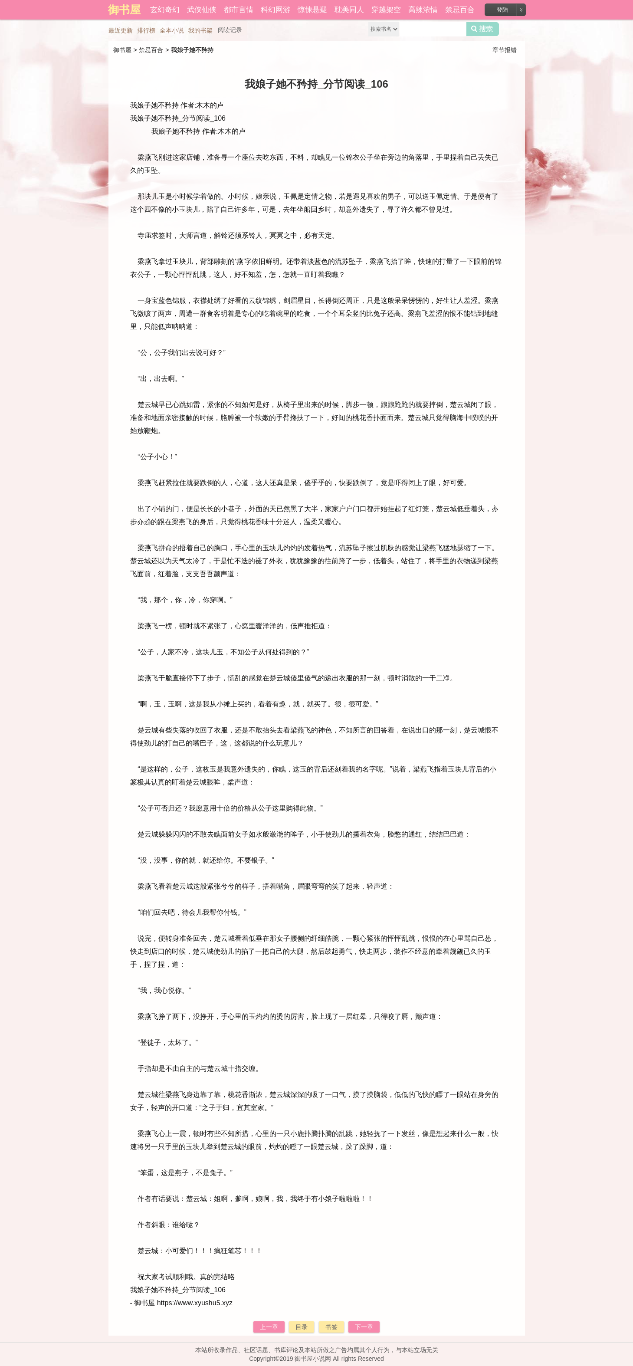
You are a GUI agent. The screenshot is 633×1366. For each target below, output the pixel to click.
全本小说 (172, 30)
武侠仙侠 (201, 10)
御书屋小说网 (313, 1358)
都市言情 (238, 10)
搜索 (482, 29)
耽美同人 (349, 10)
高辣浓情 (423, 10)
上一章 (269, 1326)
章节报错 (504, 49)
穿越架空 (386, 10)
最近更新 (120, 30)
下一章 (364, 1326)
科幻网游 (275, 10)
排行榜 (146, 30)
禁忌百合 (460, 10)
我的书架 (200, 30)
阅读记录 (230, 29)
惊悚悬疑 (312, 10)
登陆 (502, 10)
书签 (331, 1326)
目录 (301, 1326)
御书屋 (122, 49)
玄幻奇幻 (165, 10)
